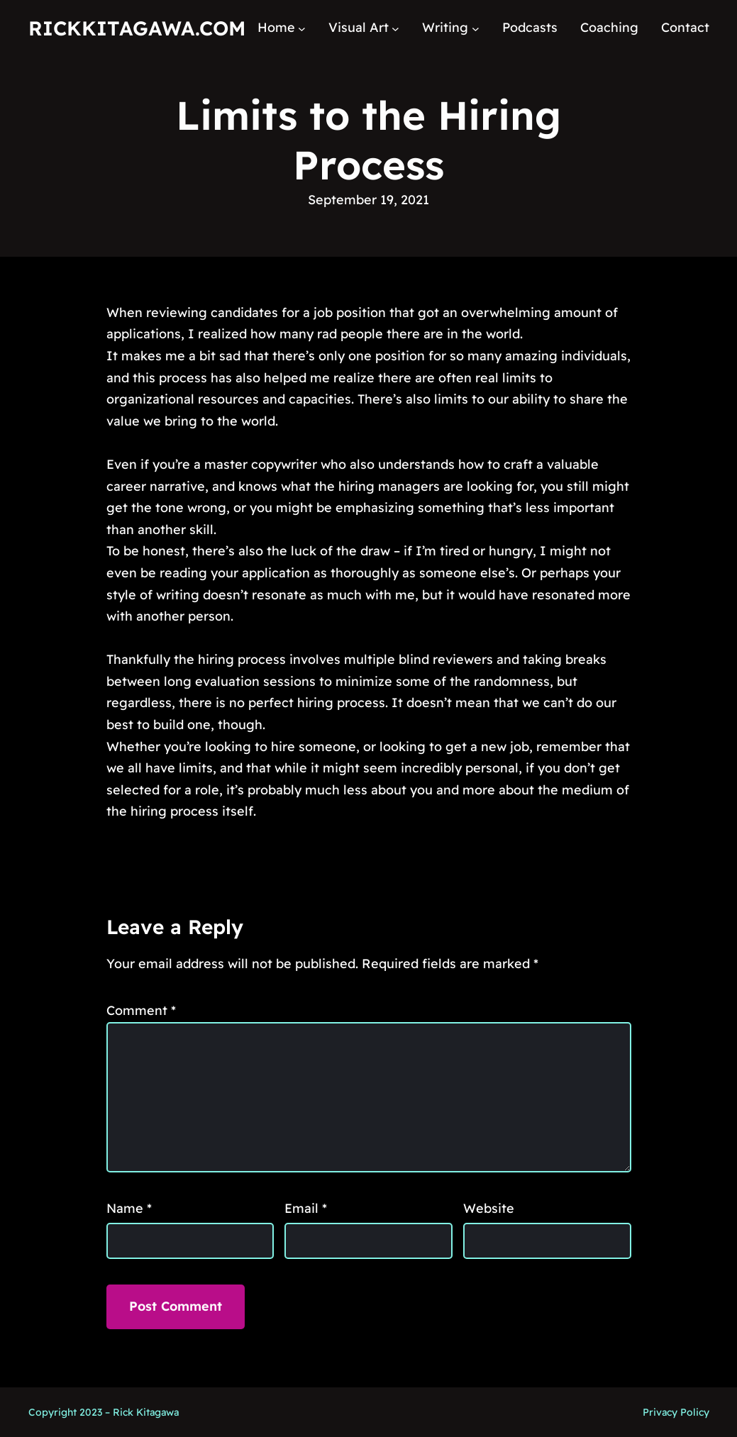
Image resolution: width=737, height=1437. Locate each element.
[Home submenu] (302, 28)
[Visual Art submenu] (395, 28)
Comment (141, 1010)
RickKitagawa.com (136, 28)
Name (129, 1208)
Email (305, 1208)
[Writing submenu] (476, 28)
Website (488, 1208)
